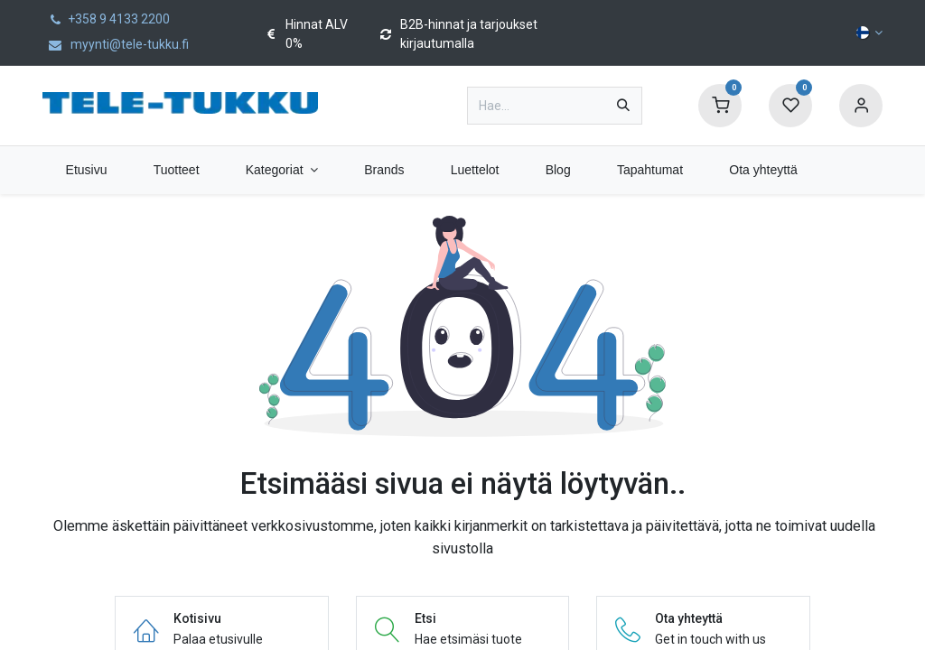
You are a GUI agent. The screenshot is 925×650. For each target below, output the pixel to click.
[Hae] (623, 106)
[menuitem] (86, 170)
